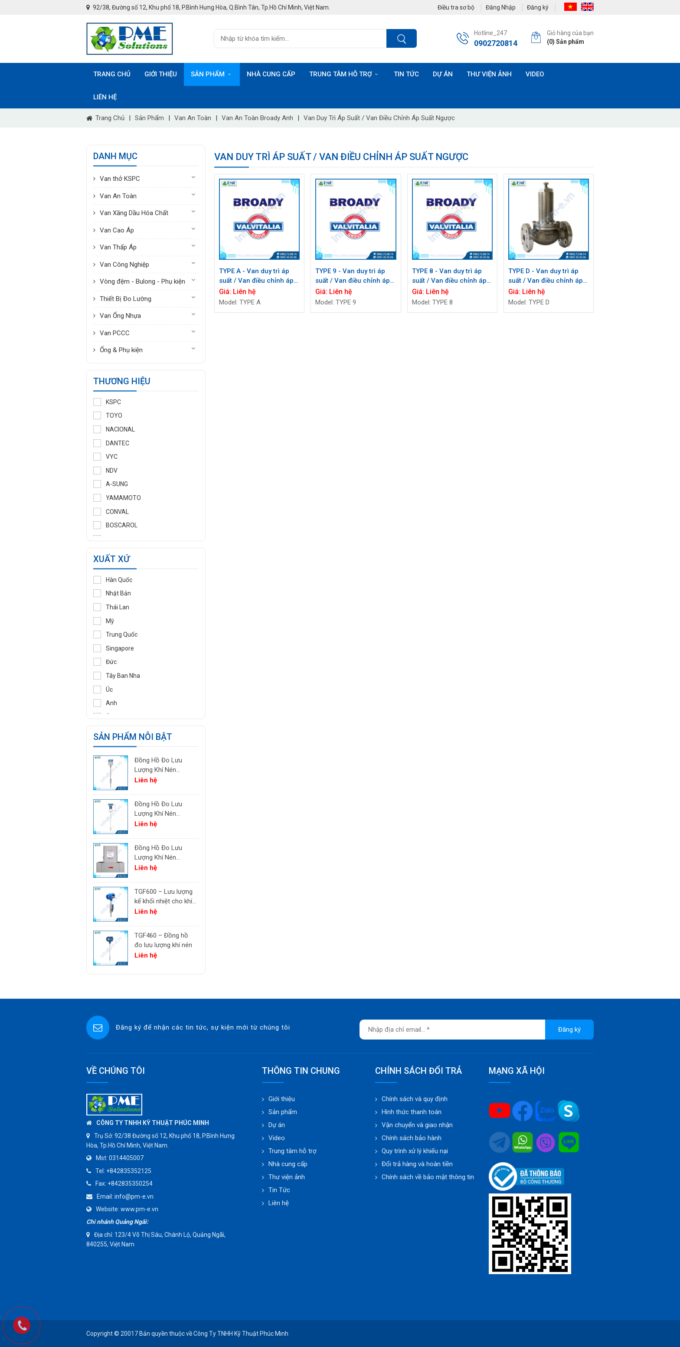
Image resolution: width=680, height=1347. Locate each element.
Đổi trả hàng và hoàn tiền (417, 1164)
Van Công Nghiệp (124, 264)
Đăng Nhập (501, 7)
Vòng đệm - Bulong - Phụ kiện (142, 281)
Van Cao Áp (117, 230)
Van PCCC (115, 333)
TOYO (107, 415)
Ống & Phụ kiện (121, 350)
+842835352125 (128, 1170)
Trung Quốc (115, 634)
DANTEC (111, 443)
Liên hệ (105, 97)
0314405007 (126, 1157)
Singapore (113, 648)
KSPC (107, 402)
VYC (105, 456)
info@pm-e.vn (134, 1196)
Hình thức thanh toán (411, 1112)
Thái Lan (111, 607)
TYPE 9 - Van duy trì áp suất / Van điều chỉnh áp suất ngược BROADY (352, 276)
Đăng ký (538, 7)
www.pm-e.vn (139, 1209)
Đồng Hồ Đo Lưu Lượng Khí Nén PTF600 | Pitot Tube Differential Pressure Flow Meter (163, 809)
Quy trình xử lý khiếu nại (415, 1151)
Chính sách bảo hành (411, 1138)
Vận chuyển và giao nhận (417, 1125)
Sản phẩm (212, 74)
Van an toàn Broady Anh (257, 118)
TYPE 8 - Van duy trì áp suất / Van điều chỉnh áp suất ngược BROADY (449, 276)
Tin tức (406, 74)
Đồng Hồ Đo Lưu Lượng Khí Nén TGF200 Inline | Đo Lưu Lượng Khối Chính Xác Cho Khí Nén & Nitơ (160, 853)
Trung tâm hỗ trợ (344, 74)
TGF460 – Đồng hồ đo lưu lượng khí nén (163, 940)
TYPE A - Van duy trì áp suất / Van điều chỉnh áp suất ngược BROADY (256, 276)
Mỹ (103, 621)
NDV (105, 470)
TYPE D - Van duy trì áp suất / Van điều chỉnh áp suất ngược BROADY (545, 276)
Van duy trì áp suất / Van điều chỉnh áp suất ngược (379, 118)
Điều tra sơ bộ (456, 7)
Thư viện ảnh (489, 74)
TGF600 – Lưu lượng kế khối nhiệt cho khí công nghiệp (163, 897)
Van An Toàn (192, 118)
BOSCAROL (115, 525)
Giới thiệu (160, 74)
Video (535, 74)
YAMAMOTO (117, 497)
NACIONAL (114, 429)
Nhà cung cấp (271, 74)
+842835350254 (130, 1183)
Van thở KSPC (120, 179)
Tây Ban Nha (116, 675)
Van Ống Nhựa (120, 316)
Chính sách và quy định (415, 1099)
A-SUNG (110, 484)
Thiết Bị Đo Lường (125, 299)
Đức (105, 661)
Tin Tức (279, 1190)
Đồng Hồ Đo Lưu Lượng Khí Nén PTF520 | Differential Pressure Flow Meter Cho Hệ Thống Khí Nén (163, 765)
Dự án (443, 74)
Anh (105, 703)
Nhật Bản (112, 593)
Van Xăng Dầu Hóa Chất (134, 213)
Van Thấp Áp (118, 247)
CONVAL (111, 511)
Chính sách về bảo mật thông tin (428, 1177)
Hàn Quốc (112, 579)
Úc (103, 689)
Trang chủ (112, 74)
